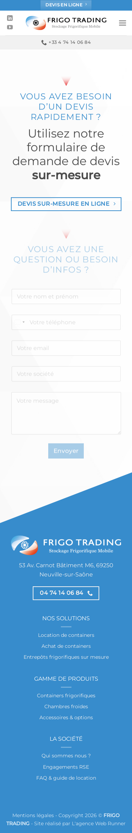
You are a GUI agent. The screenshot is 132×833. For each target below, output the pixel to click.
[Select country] (19, 328)
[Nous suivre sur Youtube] (10, 27)
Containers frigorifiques (66, 695)
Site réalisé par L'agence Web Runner (80, 823)
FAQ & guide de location (66, 778)
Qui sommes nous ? (66, 755)
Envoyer (66, 457)
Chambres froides (66, 706)
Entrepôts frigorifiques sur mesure (66, 657)
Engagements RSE (66, 767)
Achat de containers (66, 646)
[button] (122, 22)
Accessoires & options (66, 717)
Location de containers (66, 635)
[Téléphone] (66, 328)
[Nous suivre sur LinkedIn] (10, 18)
